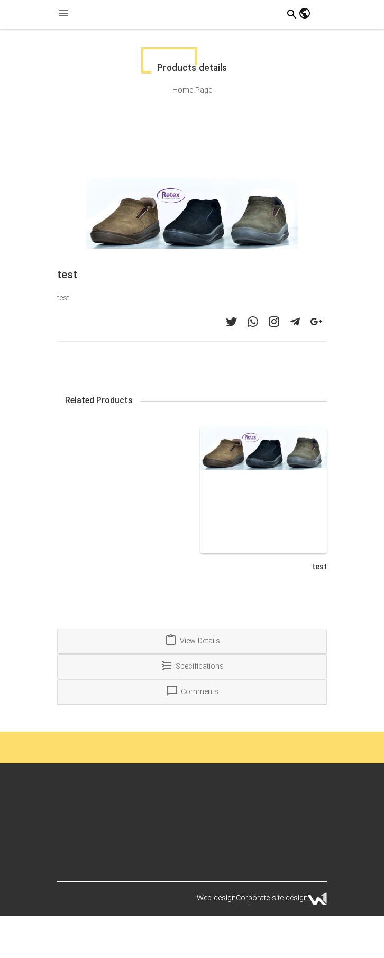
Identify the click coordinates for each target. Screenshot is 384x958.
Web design (216, 898)
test (319, 567)
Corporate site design (272, 898)
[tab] (192, 641)
